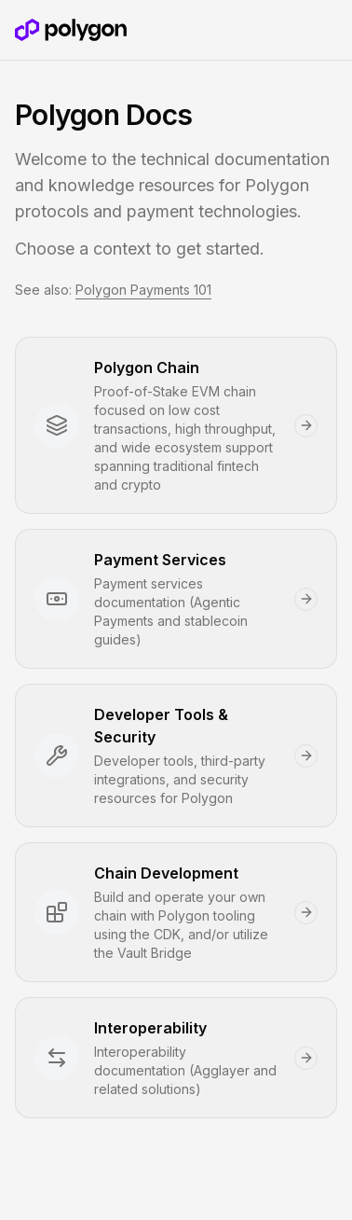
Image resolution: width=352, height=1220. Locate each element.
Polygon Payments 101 (143, 290)
